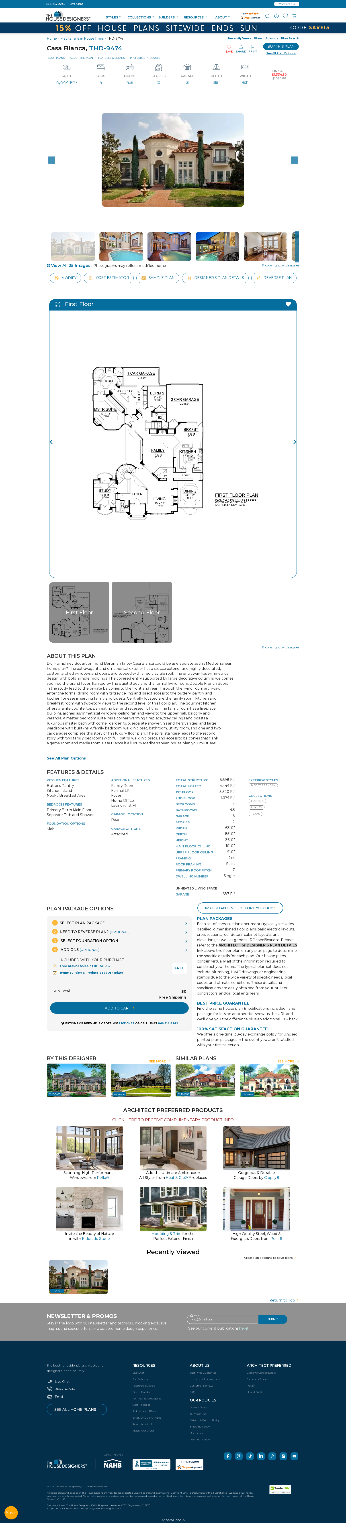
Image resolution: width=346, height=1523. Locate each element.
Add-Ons (75, 949)
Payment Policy (200, 1439)
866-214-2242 (55, 4)
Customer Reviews (201, 1385)
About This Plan (81, 57)
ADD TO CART (120, 1008)
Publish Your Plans (144, 1411)
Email (55, 1397)
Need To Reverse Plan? (90, 931)
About (222, 17)
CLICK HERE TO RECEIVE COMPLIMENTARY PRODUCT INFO (173, 1119)
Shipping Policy (200, 1426)
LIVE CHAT (127, 1023)
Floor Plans (56, 57)
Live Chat (76, 4)
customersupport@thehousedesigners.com (97, 1508)
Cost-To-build (141, 1404)
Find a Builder (141, 1392)
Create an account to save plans (270, 1257)
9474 (57, 1290)
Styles (113, 17)
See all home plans (77, 1409)
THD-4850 (183, 1094)
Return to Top (284, 1300)
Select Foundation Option (85, 940)
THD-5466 (54, 1094)
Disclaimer (196, 1433)
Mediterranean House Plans (82, 39)
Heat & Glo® (254, 1392)
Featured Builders (144, 1385)
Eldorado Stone (257, 1379)
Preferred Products (145, 57)
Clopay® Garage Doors (261, 1372)
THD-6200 (119, 1094)
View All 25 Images (68, 265)
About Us (200, 1365)
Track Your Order (143, 1430)
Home (52, 39)
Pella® (251, 1385)
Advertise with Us (143, 1424)
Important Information (205, 1379)
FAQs (193, 1392)
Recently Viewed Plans (245, 38)
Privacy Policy (198, 1407)
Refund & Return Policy (204, 1420)
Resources (195, 17)
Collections (140, 17)
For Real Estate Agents (147, 1398)
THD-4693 (247, 1094)
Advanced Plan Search (282, 38)
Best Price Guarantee (203, 1372)
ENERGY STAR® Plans (147, 1417)
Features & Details (111, 57)
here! (243, 1328)
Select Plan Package (78, 923)
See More (160, 1061)
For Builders (140, 1379)
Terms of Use (198, 1413)
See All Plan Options (66, 758)
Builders (168, 17)
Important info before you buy (240, 908)
